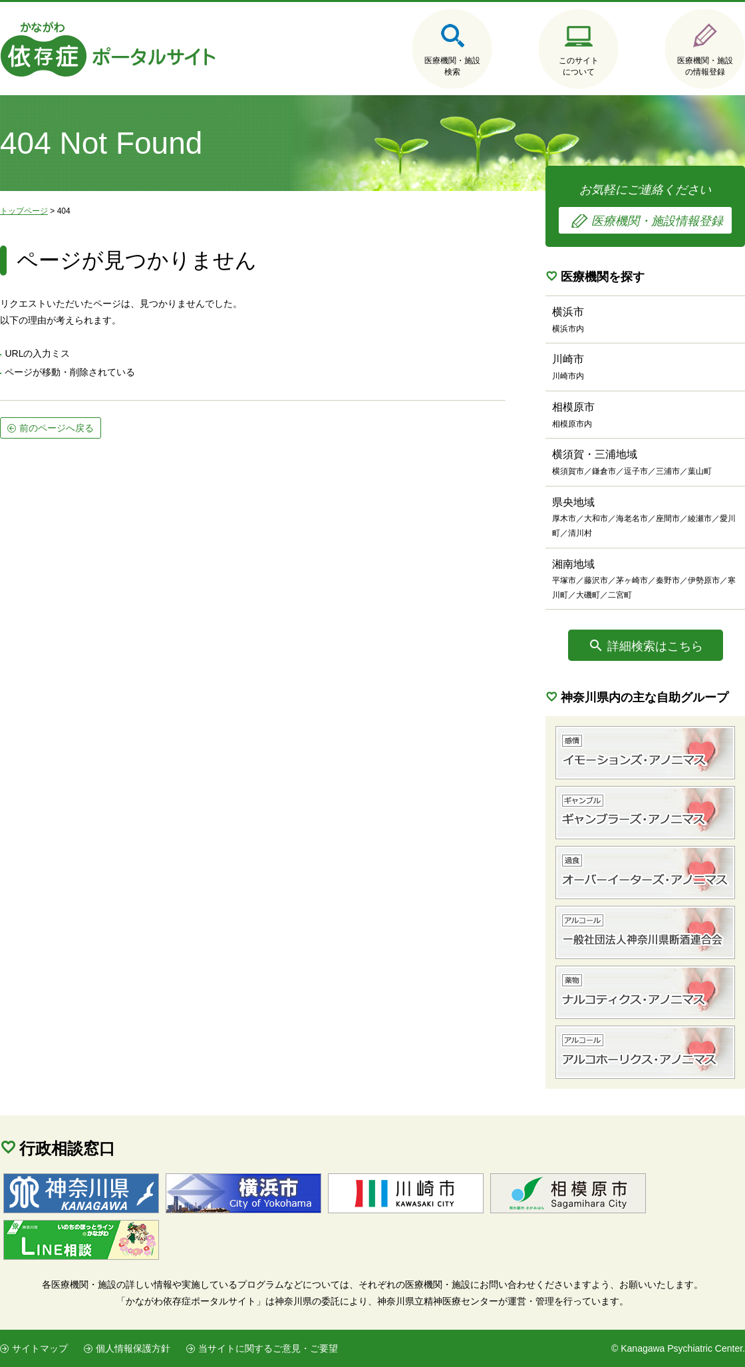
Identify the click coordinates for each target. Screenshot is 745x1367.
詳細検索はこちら (655, 646)
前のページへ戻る (56, 428)
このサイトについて (579, 66)
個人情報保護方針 (133, 1348)
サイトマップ (40, 1348)
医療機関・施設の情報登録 (705, 66)
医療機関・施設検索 (452, 66)
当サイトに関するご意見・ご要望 (268, 1348)
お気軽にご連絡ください (645, 208)
